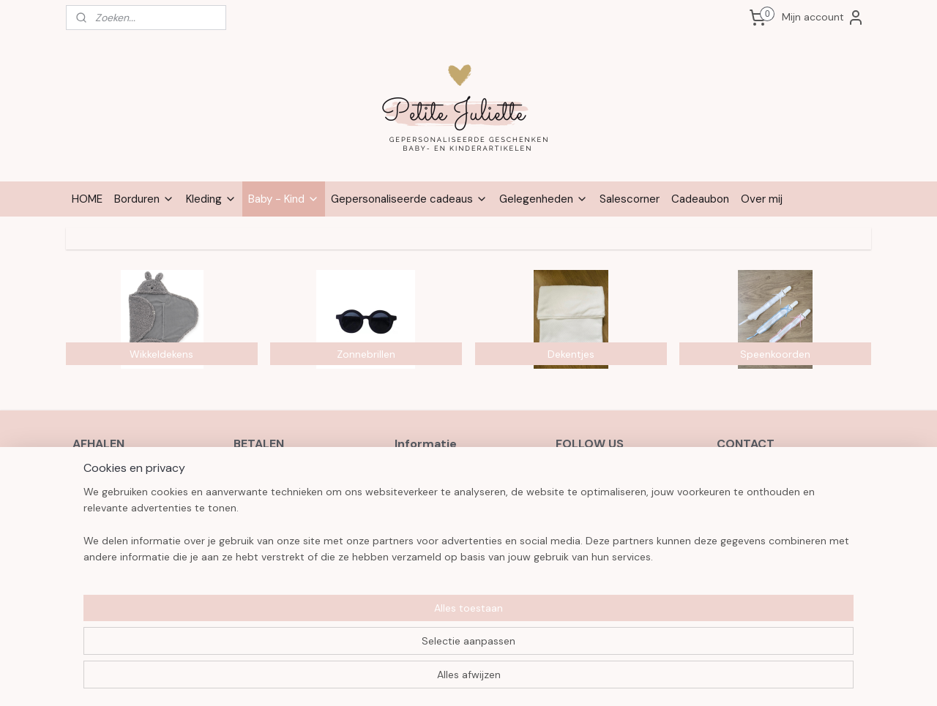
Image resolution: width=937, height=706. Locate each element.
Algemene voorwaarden (452, 471)
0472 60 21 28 (751, 488)
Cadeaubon (700, 199)
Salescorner (630, 199)
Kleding (211, 199)
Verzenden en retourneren (457, 504)
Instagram (594, 488)
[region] (372, 648)
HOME (87, 199)
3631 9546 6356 (784, 537)
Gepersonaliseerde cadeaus (409, 199)
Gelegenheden (543, 199)
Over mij (762, 199)
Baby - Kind (283, 199)
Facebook (594, 471)
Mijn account (823, 17)
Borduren (144, 199)
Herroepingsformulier (445, 488)
